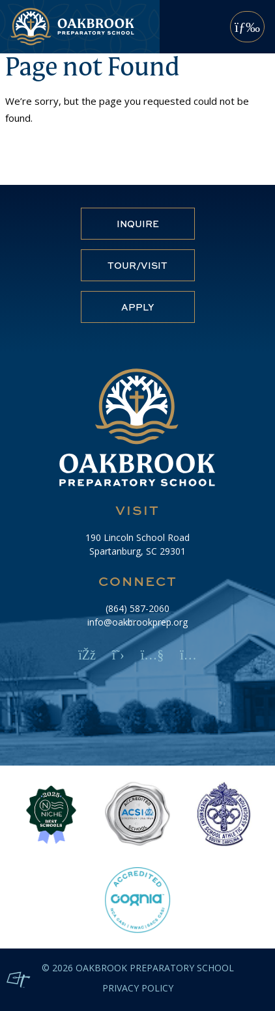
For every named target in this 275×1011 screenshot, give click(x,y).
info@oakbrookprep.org (137, 622)
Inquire (138, 223)
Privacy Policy (137, 988)
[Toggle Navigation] (247, 26)
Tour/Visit (137, 265)
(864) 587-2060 (137, 608)
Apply (137, 307)
